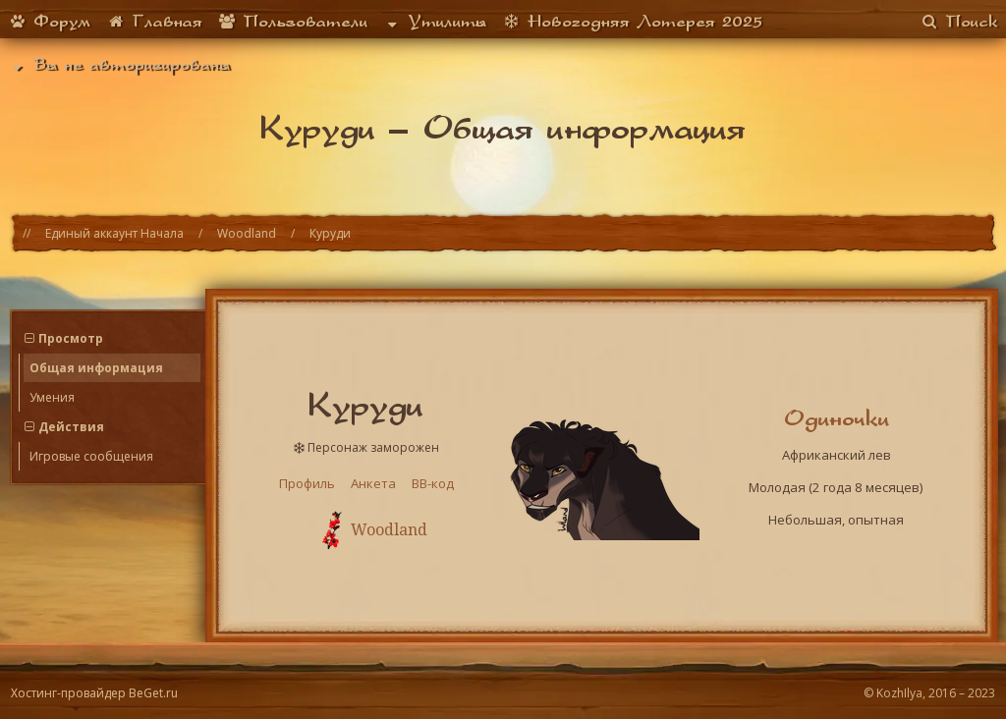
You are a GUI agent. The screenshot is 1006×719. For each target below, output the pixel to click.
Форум (49, 20)
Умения (52, 397)
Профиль (307, 483)
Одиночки (836, 417)
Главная (153, 20)
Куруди (330, 233)
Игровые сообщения (91, 456)
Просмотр (70, 338)
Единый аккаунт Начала (114, 233)
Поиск (959, 20)
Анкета (373, 483)
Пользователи (292, 20)
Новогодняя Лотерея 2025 (632, 20)
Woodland (246, 233)
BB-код (433, 483)
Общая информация (96, 368)
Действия (71, 426)
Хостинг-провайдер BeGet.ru (94, 693)
